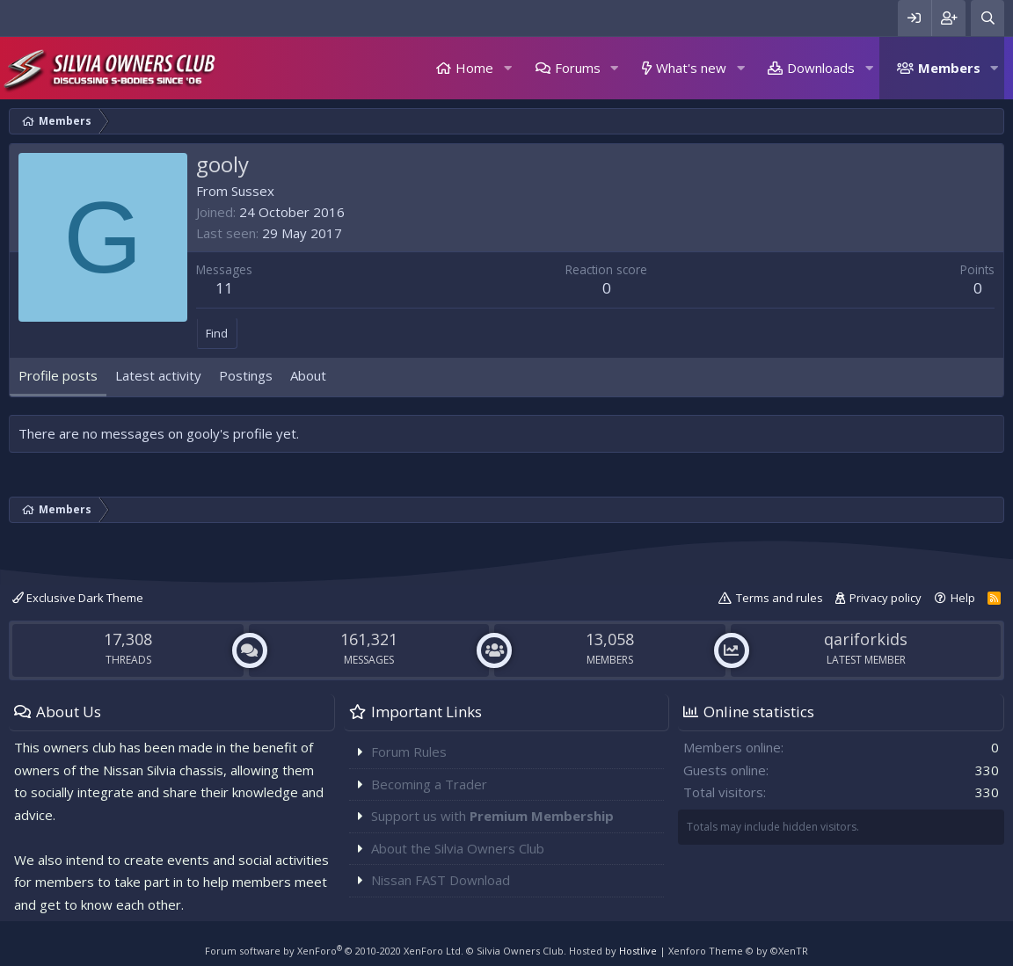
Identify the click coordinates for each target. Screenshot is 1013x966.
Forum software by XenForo (334, 950)
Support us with (492, 815)
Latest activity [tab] (158, 375)
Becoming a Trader (429, 784)
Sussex (252, 191)
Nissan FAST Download (440, 880)
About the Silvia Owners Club (457, 848)
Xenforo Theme (738, 950)
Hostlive (638, 950)
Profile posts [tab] (58, 375)
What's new (691, 67)
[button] (507, 68)
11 (224, 288)
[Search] (987, 18)
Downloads (821, 67)
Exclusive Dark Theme (77, 598)
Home (474, 67)
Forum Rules (409, 751)
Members (949, 67)
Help (963, 598)
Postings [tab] (246, 375)
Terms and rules (779, 598)
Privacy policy (885, 598)
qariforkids (865, 639)
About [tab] (308, 375)
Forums (578, 67)
